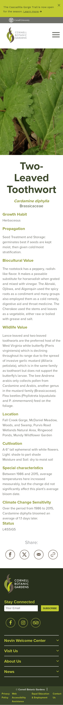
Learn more (31, 11)
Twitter (24, 554)
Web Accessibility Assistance (19, 697)
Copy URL (53, 554)
